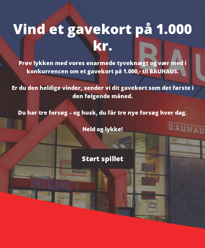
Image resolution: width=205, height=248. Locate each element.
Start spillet (102, 158)
